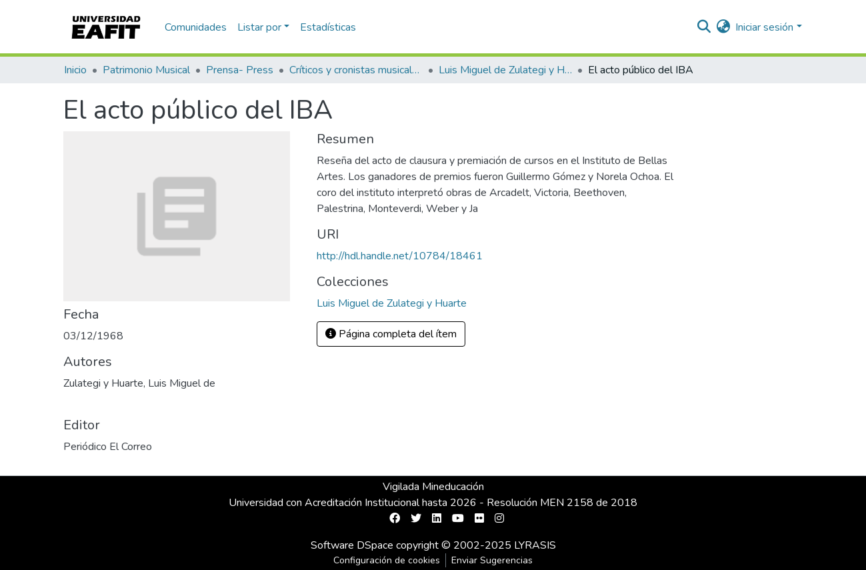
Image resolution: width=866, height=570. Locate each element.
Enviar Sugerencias (492, 560)
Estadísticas (328, 27)
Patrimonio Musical (146, 70)
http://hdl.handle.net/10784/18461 (400, 256)
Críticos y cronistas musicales (356, 70)
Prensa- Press (239, 70)
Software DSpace (352, 545)
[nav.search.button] (703, 27)
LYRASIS (535, 545)
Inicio (75, 70)
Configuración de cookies (386, 560)
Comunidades (196, 27)
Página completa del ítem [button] (391, 334)
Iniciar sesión (764, 27)
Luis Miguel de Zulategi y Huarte (505, 70)
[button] (723, 27)
